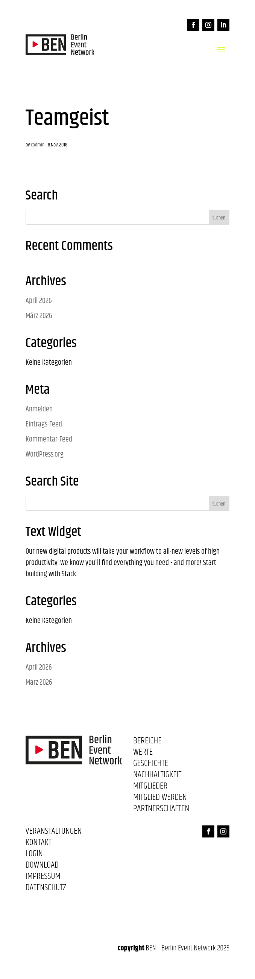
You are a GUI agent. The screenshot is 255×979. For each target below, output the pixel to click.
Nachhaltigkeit (157, 776)
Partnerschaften (161, 810)
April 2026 (39, 301)
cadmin (37, 145)
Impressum (43, 878)
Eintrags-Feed (44, 424)
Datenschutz (46, 889)
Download (42, 866)
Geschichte (150, 765)
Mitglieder (150, 787)
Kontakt (39, 844)
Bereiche (147, 742)
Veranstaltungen (54, 832)
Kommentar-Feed (49, 439)
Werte (143, 753)
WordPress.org (45, 454)
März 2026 (39, 316)
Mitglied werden (160, 799)
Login (34, 855)
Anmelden (39, 409)
